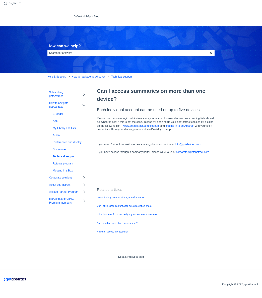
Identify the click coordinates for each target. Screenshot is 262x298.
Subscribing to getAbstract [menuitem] (57, 94)
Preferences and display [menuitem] (67, 142)
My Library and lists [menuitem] (64, 128)
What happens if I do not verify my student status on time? (127, 214)
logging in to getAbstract (180, 125)
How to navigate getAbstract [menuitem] (58, 105)
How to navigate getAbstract (88, 76)
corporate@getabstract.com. (193, 152)
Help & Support (56, 76)
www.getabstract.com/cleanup (141, 125)
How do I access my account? (112, 231)
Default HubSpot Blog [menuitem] (131, 256)
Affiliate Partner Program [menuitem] (63, 191)
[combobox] (127, 53)
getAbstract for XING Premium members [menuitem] (61, 200)
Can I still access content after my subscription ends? (124, 206)
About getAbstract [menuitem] (59, 184)
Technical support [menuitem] (64, 156)
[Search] (211, 53)
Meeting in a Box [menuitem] (63, 170)
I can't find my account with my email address (120, 197)
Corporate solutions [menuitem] (60, 177)
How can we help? (64, 46)
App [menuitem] (55, 121)
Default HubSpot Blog (86, 16)
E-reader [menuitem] (58, 113)
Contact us (248, 16)
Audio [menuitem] (56, 135)
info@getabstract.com (188, 144)
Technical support (121, 76)
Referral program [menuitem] (63, 163)
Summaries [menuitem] (59, 149)
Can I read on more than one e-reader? (117, 223)
